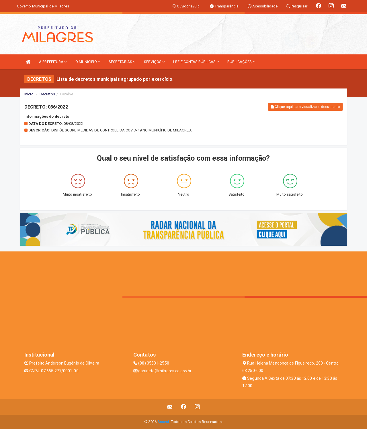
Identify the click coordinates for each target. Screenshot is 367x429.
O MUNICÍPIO (87, 62)
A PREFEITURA (53, 62)
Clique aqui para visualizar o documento (305, 107)
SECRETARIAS (122, 62)
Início (29, 94)
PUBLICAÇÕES (241, 62)
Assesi (163, 422)
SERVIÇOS (154, 62)
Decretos (47, 94)
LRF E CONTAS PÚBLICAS (196, 62)
